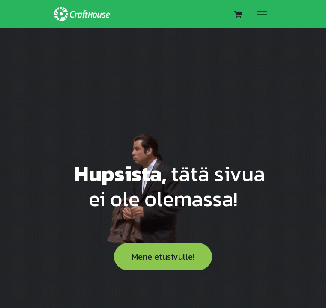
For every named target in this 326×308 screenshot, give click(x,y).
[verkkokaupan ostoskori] (238, 14)
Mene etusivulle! (163, 256)
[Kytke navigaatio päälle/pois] (262, 14)
